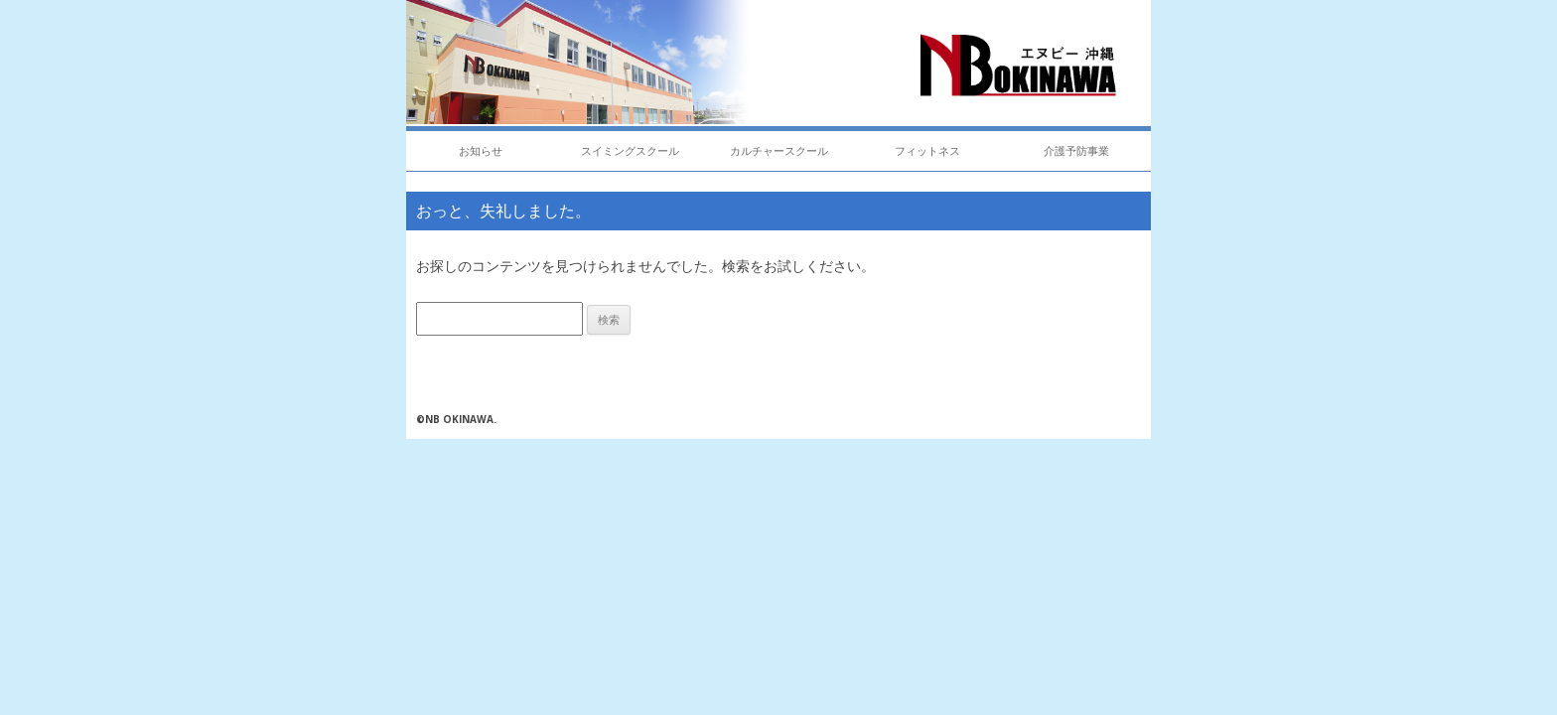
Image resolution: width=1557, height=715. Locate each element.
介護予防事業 (1076, 150)
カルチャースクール (779, 150)
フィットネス (927, 150)
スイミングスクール (630, 150)
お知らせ (480, 150)
